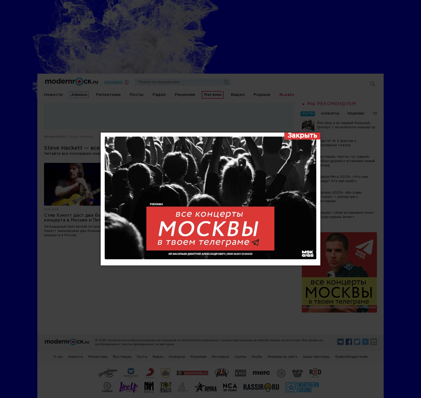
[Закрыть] (302, 136)
